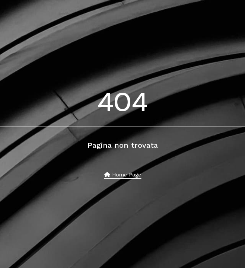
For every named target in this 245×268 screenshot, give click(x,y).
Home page (122, 175)
